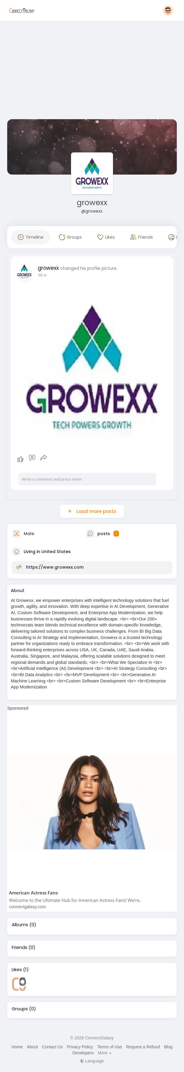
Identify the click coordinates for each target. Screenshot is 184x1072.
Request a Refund (143, 1046)
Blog (168, 1046)
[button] (168, 10)
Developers (83, 1052)
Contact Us (52, 1046)
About (32, 1046)
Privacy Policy (80, 1046)
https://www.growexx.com (55, 567)
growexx (92, 202)
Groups (20, 1008)
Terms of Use (109, 1046)
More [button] (104, 1053)
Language (92, 1061)
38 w (42, 275)
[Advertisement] (92, 71)
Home (16, 1046)
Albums (20, 924)
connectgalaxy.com (27, 906)
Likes (17, 969)
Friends (19, 947)
